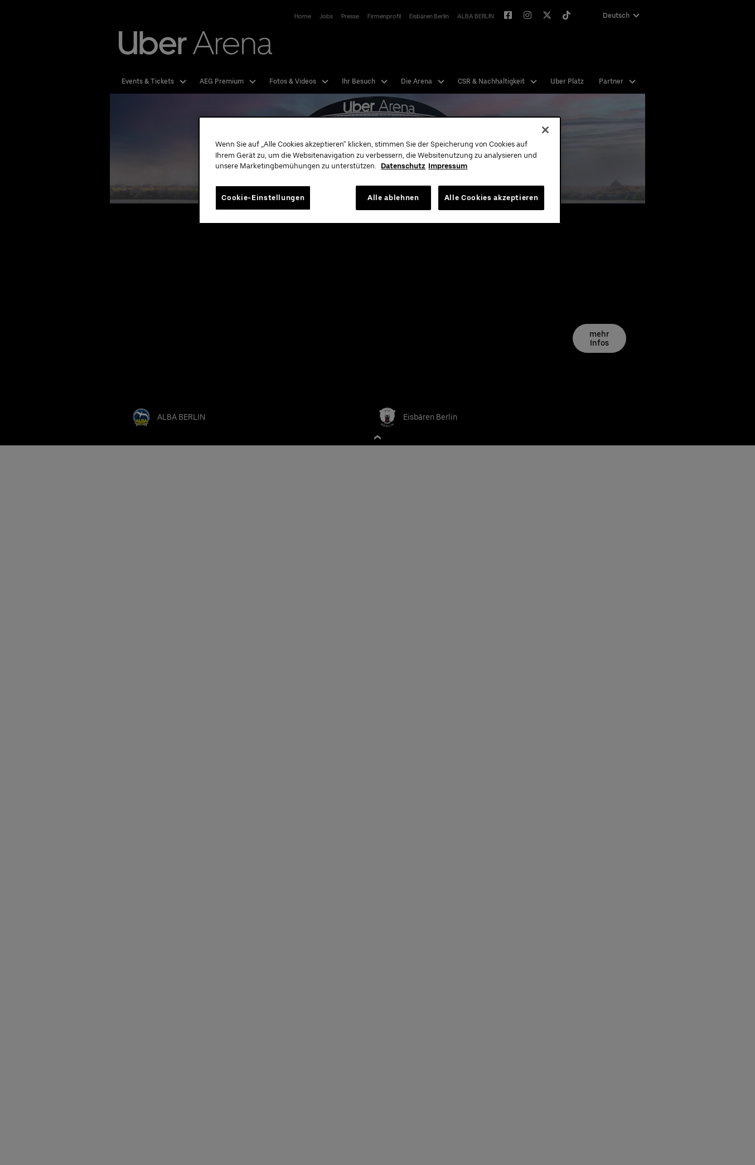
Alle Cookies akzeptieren (491, 197)
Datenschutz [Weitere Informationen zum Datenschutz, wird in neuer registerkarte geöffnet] (403, 166)
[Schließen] (545, 130)
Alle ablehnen (393, 197)
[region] (380, 170)
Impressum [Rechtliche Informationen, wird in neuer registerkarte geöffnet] (447, 166)
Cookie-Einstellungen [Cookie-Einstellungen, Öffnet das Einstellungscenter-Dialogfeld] (262, 197)
